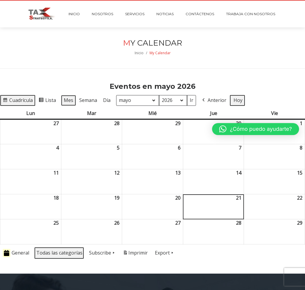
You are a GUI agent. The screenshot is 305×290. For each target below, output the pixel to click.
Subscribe (102, 253)
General (16, 253)
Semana (88, 100)
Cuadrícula (17, 101)
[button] (255, 129)
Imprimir (135, 254)
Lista (47, 101)
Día (107, 100)
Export (165, 253)
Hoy (238, 100)
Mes (68, 100)
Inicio (139, 52)
